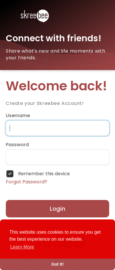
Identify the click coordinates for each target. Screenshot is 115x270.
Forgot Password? (26, 182)
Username (18, 115)
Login (57, 209)
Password (17, 145)
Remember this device (44, 174)
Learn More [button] (22, 246)
